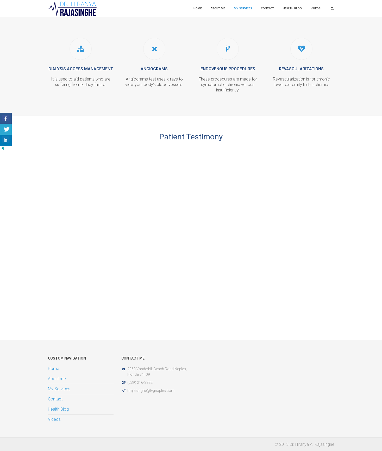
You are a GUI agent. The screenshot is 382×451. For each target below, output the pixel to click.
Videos (316, 8)
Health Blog (292, 8)
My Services (243, 8)
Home (197, 8)
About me (218, 8)
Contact (267, 8)
